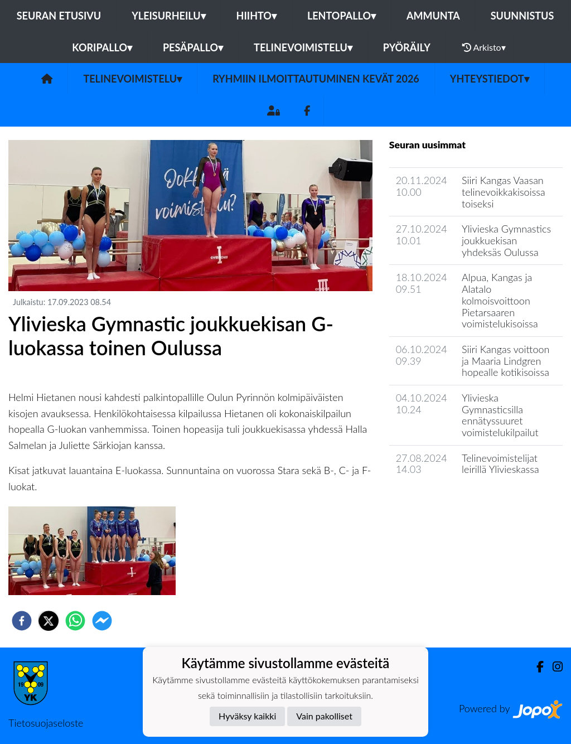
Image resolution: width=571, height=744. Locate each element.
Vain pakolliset (324, 716)
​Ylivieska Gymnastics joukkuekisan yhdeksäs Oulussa (506, 240)
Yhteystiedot (489, 79)
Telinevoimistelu (303, 47)
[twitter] (48, 621)
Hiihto (256, 15)
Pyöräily (406, 47)
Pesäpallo (193, 47)
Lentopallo (341, 15)
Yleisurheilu (168, 15)
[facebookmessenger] (102, 621)
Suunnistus (522, 15)
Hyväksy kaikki (247, 716)
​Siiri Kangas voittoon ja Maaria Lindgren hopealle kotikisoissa (505, 360)
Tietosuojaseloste (45, 723)
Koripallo (102, 47)
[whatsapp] (75, 621)
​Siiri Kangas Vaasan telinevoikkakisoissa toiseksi (503, 191)
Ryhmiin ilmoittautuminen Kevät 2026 (315, 79)
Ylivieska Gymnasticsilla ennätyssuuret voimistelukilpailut (500, 415)
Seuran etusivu (59, 15)
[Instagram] (553, 667)
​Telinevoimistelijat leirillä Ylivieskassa (500, 464)
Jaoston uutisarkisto (440, 501)
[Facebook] (307, 111)
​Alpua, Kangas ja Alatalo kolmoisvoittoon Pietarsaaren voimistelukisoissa (500, 300)
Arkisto (484, 47)
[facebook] (22, 621)
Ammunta (433, 15)
